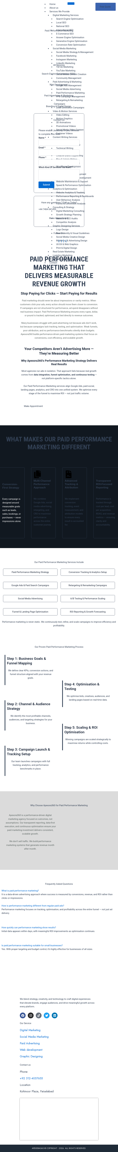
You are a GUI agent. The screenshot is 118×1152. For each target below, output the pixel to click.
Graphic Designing (31, 1056)
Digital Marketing (30, 1030)
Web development (31, 1050)
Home (52, 4)
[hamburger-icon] (71, 3)
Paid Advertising (30, 1043)
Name (42, 138)
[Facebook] (61, 242)
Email (42, 148)
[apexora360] (59, 1118)
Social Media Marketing (34, 1037)
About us (53, 7)
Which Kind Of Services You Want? (56, 168)
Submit (46, 185)
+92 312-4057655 (31, 1078)
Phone (42, 158)
